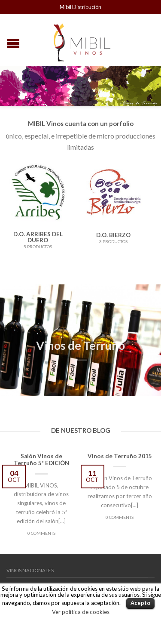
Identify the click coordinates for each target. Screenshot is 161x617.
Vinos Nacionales (30, 553)
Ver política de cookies (80, 611)
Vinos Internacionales (37, 571)
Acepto (140, 602)
